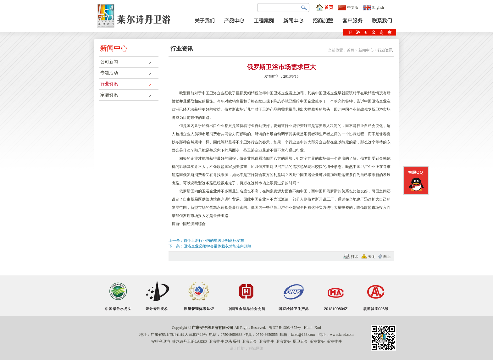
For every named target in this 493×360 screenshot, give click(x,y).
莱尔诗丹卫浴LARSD (189, 341)
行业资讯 (109, 83)
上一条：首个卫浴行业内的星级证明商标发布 (206, 240)
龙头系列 (232, 341)
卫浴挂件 (216, 341)
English (373, 7)
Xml (317, 327)
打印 (354, 256)
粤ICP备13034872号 (285, 327)
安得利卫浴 (160, 341)
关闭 (371, 256)
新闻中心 (366, 50)
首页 (324, 7)
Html (308, 327)
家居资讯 (109, 94)
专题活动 (109, 72)
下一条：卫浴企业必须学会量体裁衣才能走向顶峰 (210, 246)
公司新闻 (109, 61)
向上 (387, 256)
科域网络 (255, 348)
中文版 (348, 7)
